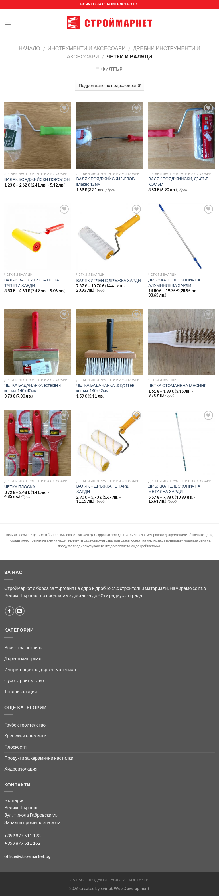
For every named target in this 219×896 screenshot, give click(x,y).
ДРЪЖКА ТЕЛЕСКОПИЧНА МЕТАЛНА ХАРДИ (174, 489)
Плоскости (15, 746)
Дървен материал (22, 658)
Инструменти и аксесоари (86, 48)
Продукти (97, 880)
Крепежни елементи (25, 735)
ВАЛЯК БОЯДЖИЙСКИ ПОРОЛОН (37, 179)
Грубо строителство (25, 724)
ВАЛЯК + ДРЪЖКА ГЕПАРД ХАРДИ (102, 489)
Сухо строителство (24, 680)
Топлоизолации (20, 691)
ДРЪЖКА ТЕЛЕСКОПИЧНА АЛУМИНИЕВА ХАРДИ (174, 282)
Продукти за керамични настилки (38, 758)
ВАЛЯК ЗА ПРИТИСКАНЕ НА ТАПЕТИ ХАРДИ (31, 282)
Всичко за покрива (23, 647)
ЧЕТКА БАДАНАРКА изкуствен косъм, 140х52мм (105, 388)
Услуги (118, 880)
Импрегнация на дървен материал (40, 669)
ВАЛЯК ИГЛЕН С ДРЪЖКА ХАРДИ (108, 280)
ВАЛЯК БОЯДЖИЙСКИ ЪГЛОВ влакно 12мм (105, 181)
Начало (29, 48)
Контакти (139, 880)
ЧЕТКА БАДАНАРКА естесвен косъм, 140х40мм (32, 388)
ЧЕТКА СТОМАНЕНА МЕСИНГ (177, 385)
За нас (77, 880)
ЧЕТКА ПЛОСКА (19, 486)
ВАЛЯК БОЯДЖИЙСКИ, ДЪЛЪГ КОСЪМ (178, 181)
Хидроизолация (20, 768)
